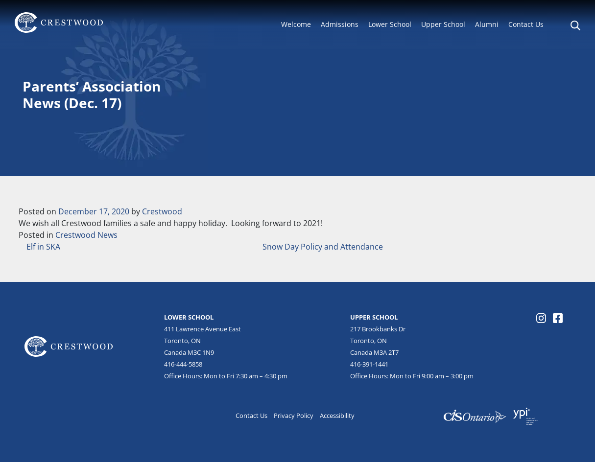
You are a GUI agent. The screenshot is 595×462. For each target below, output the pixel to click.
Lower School (389, 24)
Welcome (296, 24)
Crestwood (162, 211)
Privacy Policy (293, 415)
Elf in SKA (42, 246)
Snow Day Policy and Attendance (323, 246)
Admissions (339, 24)
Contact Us (526, 24)
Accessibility (337, 415)
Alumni (487, 24)
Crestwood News (86, 235)
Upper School (443, 24)
